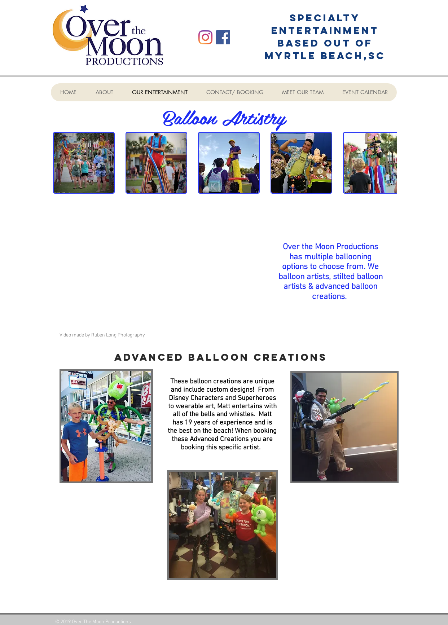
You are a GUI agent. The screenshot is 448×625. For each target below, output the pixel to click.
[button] (84, 163)
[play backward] (62, 163)
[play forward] (388, 163)
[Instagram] (205, 37)
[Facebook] (223, 37)
